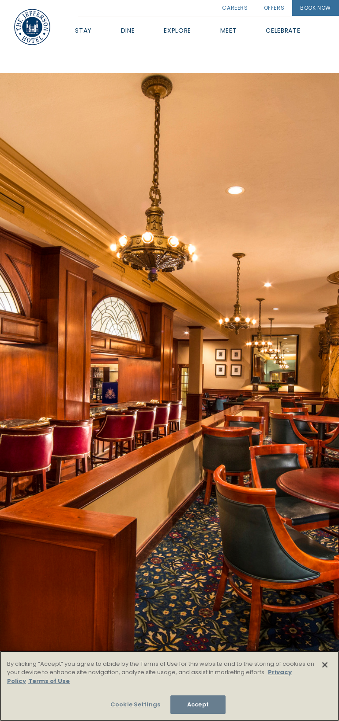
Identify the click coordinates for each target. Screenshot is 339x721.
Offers (274, 7)
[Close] (325, 665)
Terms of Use (49, 681)
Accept (198, 704)
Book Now (315, 7)
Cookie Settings (135, 704)
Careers (235, 7)
